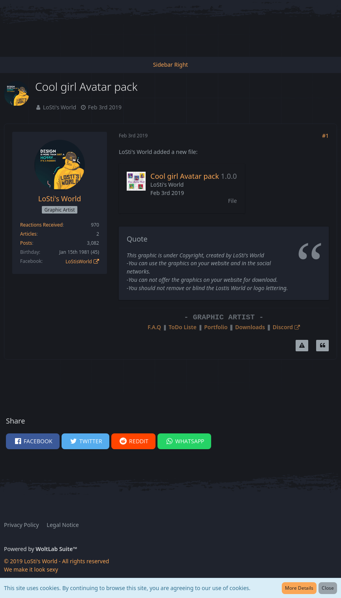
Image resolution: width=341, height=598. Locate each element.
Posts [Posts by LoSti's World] (26, 243)
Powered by (40, 549)
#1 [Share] (325, 135)
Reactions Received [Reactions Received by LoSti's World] (41, 224)
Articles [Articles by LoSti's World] (28, 234)
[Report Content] (302, 346)
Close (328, 588)
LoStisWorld (79, 261)
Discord (283, 327)
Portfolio (215, 327)
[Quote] (322, 346)
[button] (33, 441)
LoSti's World (59, 107)
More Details (299, 588)
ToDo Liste (183, 327)
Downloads (250, 327)
